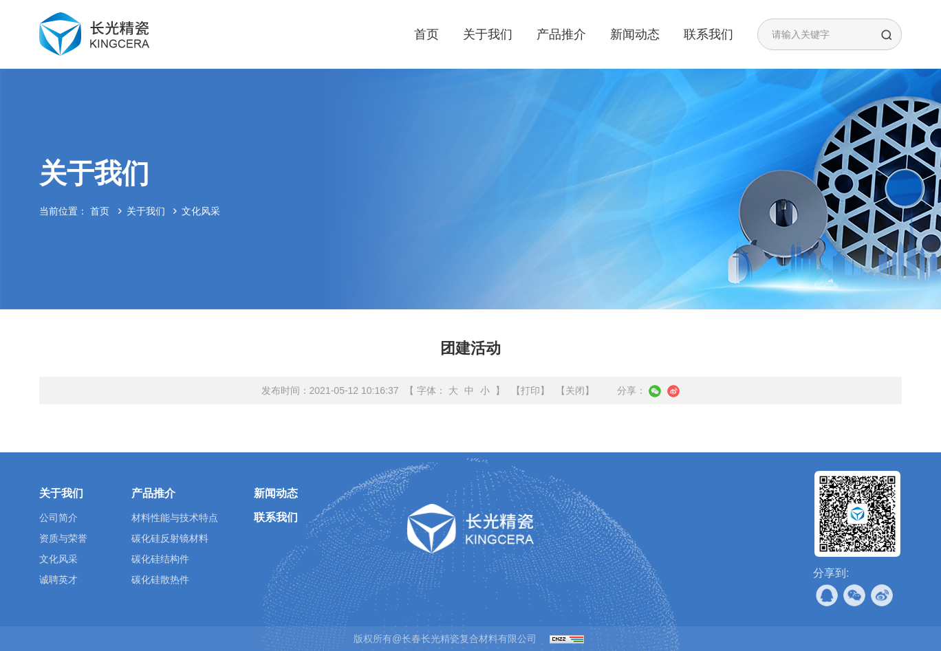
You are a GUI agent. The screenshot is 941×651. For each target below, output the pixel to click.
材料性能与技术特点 (174, 517)
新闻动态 (635, 34)
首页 (426, 34)
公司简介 (58, 517)
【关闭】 (575, 390)
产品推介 (561, 34)
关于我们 (487, 34)
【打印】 (530, 390)
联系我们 (708, 34)
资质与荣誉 (63, 538)
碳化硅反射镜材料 (169, 538)
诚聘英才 (58, 579)
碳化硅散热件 (160, 579)
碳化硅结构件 (160, 558)
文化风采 (201, 211)
